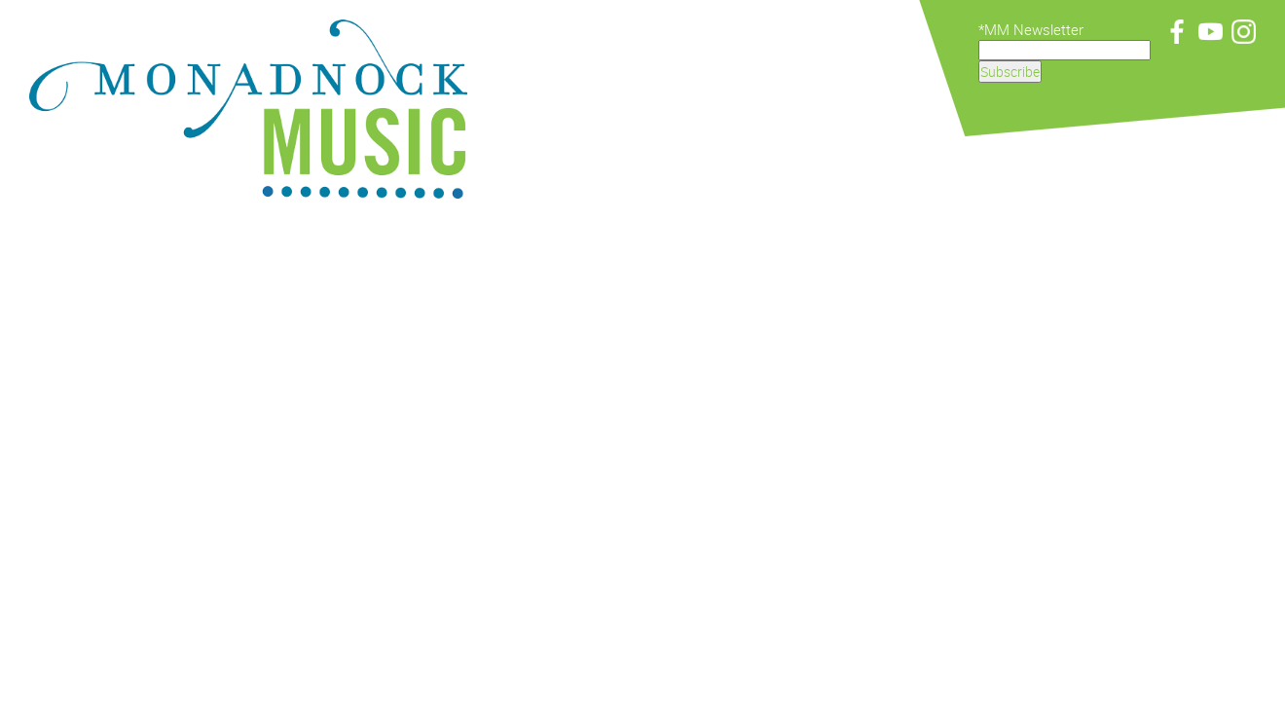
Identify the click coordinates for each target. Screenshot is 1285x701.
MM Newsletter (1033, 29)
